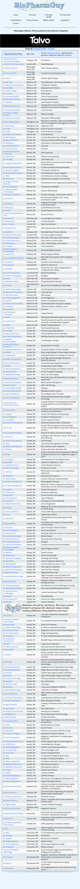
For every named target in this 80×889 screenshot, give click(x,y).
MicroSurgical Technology (10, 313)
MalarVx (8, 552)
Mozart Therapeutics (13, 567)
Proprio (8, 675)
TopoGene (9, 731)
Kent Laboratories (12, 122)
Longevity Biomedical (13, 163)
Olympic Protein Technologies (11, 592)
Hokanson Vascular (12, 99)
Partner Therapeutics (13, 276)
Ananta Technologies (13, 289)
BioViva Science (11, 68)
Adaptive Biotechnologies (10, 340)
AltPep (7, 352)
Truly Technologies (12, 733)
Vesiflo (7, 325)
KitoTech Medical (11, 530)
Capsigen (8, 835)
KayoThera (9, 518)
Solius (7, 78)
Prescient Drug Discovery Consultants (12, 60)
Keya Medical (10, 523)
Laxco (7, 278)
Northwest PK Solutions (14, 813)
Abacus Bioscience (12, 334)
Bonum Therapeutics (13, 382)
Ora (6, 829)
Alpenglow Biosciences (14, 349)
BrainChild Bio (10, 385)
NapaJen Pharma (11, 572)
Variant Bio (9, 753)
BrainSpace (9, 143)
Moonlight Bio (10, 564)
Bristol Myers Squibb (13, 388)
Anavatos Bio (10, 355)
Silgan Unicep (10, 804)
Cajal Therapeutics (12, 394)
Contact (16, 23)
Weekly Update (48, 20)
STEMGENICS (10, 714)
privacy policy (9, 872)
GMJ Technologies (12, 468)
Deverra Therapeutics (13, 441)
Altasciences (10, 221)
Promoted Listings (48, 16)
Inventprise (9, 309)
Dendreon (9, 437)
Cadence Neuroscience (14, 303)
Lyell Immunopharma (13, 167)
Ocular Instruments (12, 110)
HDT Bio (8, 472)
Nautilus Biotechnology (14, 576)
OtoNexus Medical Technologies (11, 620)
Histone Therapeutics (13, 481)
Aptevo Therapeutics (13, 359)
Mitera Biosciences (12, 106)
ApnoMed (9, 88)
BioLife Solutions (11, 140)
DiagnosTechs (10, 228)
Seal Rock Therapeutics (14, 698)
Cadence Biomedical (13, 391)
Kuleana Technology (13, 536)
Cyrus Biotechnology (13, 433)
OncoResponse (11, 599)
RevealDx (8, 687)
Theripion (9, 728)
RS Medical (9, 847)
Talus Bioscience (11, 721)
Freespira (9, 246)
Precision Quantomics (13, 796)
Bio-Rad (8, 301)
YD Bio (7, 210)
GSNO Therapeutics (12, 775)
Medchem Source (12, 281)
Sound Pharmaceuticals (14, 711)
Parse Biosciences (12, 633)
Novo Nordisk (10, 581)
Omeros (8, 596)
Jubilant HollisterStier (13, 786)
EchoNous (9, 306)
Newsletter (65, 20)
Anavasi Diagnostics (12, 298)
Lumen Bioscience (12, 542)
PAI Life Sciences (11, 630)
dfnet (7, 443)
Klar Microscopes (11, 295)
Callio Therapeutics (12, 398)
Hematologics (10, 479)
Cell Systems (10, 243)
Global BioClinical (12, 465)
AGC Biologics (10, 137)
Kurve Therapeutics (12, 273)
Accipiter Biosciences (13, 336)
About (16, 15)
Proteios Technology (13, 678)
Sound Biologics (11, 187)
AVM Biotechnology (12, 374)
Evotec (7, 454)
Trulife (7, 129)
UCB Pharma (10, 744)
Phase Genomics (11, 647)
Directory (32, 15)
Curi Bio (8, 428)
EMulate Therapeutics (13, 446)
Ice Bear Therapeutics (13, 485)
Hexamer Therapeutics (14, 292)
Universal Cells (11, 750)
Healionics (9, 476)
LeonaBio (9, 159)
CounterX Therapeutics (14, 423)
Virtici (7, 758)
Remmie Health (11, 684)
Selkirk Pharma (11, 800)
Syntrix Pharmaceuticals (14, 64)
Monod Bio (9, 561)
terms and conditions (19, 872)
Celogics (8, 414)
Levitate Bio (9, 254)
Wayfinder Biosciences (13, 764)
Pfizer (7, 176)
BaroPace (9, 232)
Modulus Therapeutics (13, 558)
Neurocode (9, 126)
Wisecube (9, 207)
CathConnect (10, 410)
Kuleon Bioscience (12, 539)
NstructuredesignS (12, 585)
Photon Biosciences (12, 808)
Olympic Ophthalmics (13, 235)
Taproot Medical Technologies (11, 190)
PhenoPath (9, 649)
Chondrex (9, 857)
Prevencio (9, 262)
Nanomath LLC (11, 792)
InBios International (12, 504)
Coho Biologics (11, 417)
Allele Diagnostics (12, 778)
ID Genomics (10, 492)
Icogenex (8, 489)
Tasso (7, 725)
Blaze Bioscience (11, 378)
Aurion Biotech (11, 372)
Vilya (7, 756)
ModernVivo (10, 555)
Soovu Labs (9, 708)
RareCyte (8, 681)
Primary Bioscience (12, 670)
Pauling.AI (9, 636)
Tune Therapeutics (12, 737)
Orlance (8, 615)
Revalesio (9, 818)
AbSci (7, 833)
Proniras (8, 673)
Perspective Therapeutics (9, 640)
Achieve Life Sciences (13, 134)
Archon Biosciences (12, 363)
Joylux (7, 514)
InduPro (8, 508)
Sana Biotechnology (12, 690)
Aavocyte (8, 331)
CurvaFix (8, 93)
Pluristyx (8, 662)
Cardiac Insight (11, 91)
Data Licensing (32, 20)
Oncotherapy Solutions (14, 173)
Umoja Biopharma (12, 747)
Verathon (8, 198)
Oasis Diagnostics (12, 844)
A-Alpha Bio (9, 328)
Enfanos (8, 449)
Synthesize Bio (10, 717)
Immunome (9, 156)
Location (51, 49)
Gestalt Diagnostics (12, 781)
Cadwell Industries (12, 238)
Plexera (8, 863)
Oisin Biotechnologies (13, 588)
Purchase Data (65, 15)
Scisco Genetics (11, 694)
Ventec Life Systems (12, 194)
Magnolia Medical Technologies (11, 548)
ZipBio (7, 773)
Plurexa (8, 655)
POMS (7, 317)
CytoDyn (8, 838)
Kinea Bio (9, 527)
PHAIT (7, 644)
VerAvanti (9, 204)
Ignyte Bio (9, 495)
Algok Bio (8, 82)
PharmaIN (9, 179)
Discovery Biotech (12, 96)
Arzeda (8, 366)
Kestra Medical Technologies (10, 250)
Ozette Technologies (13, 627)
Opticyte (8, 602)
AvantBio (8, 269)
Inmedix (8, 285)
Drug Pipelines (15, 20)
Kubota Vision (10, 533)
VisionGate (9, 868)
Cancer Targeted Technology (11, 851)
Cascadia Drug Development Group (11, 404)
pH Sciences (10, 224)
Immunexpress (11, 498)
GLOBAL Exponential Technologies (12, 823)
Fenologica (9, 459)
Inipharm (8, 102)
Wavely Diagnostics (12, 761)
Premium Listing (54, 53)
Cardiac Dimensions (13, 240)
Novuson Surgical (12, 170)
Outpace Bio (10, 624)
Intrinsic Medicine (12, 512)
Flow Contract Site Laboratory (11, 152)
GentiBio (8, 462)
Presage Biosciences (13, 667)
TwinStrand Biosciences (14, 741)
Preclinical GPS (11, 73)
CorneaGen (9, 420)
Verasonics (9, 265)
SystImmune (10, 321)
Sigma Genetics (11, 704)
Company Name (39, 49)
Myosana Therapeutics (14, 569)
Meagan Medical (11, 841)
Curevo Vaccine (11, 149)
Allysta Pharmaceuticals (14, 85)
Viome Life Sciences (12, 118)
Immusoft (9, 501)
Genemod (9, 218)
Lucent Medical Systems (14, 258)
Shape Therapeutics (12, 700)
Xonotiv (8, 770)
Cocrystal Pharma (12, 146)
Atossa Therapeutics (13, 369)
